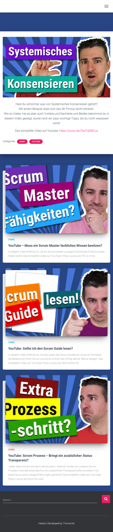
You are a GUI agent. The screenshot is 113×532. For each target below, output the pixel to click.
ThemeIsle (69, 523)
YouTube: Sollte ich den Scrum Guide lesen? (40, 348)
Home (22, 142)
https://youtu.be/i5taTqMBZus (78, 130)
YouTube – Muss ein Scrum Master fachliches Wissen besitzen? (55, 245)
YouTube (36, 142)
